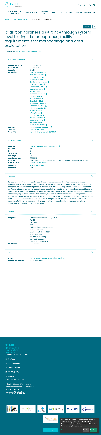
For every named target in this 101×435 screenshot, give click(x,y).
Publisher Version (14, 140)
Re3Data (56, 409)
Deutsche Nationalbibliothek (12, 409)
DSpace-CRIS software (22, 384)
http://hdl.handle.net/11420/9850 (43, 132)
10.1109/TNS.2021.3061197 (39, 163)
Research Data (45, 12)
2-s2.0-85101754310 (37, 165)
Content (11, 212)
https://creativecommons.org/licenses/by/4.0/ (48, 258)
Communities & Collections (14, 12)
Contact (10, 359)
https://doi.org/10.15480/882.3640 (29, 51)
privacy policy (87, 426)
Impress (10, 376)
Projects (78, 12)
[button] (94, 5)
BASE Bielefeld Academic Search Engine (50, 419)
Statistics (86, 26)
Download (85, 265)
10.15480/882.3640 (37, 129)
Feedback (50, 430)
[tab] (50, 59)
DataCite (41, 409)
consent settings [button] (11, 305)
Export (77, 26)
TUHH (14, 19)
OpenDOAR (73, 409)
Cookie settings (13, 367)
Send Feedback (13, 363)
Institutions (66, 12)
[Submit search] (79, 4)
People (55, 12)
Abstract (11, 176)
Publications (32, 12)
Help (84, 4)
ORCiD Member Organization (28, 409)
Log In (89, 4)
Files (9, 252)
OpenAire (88, 409)
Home (7, 19)
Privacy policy (12, 372)
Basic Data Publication (16, 59)
